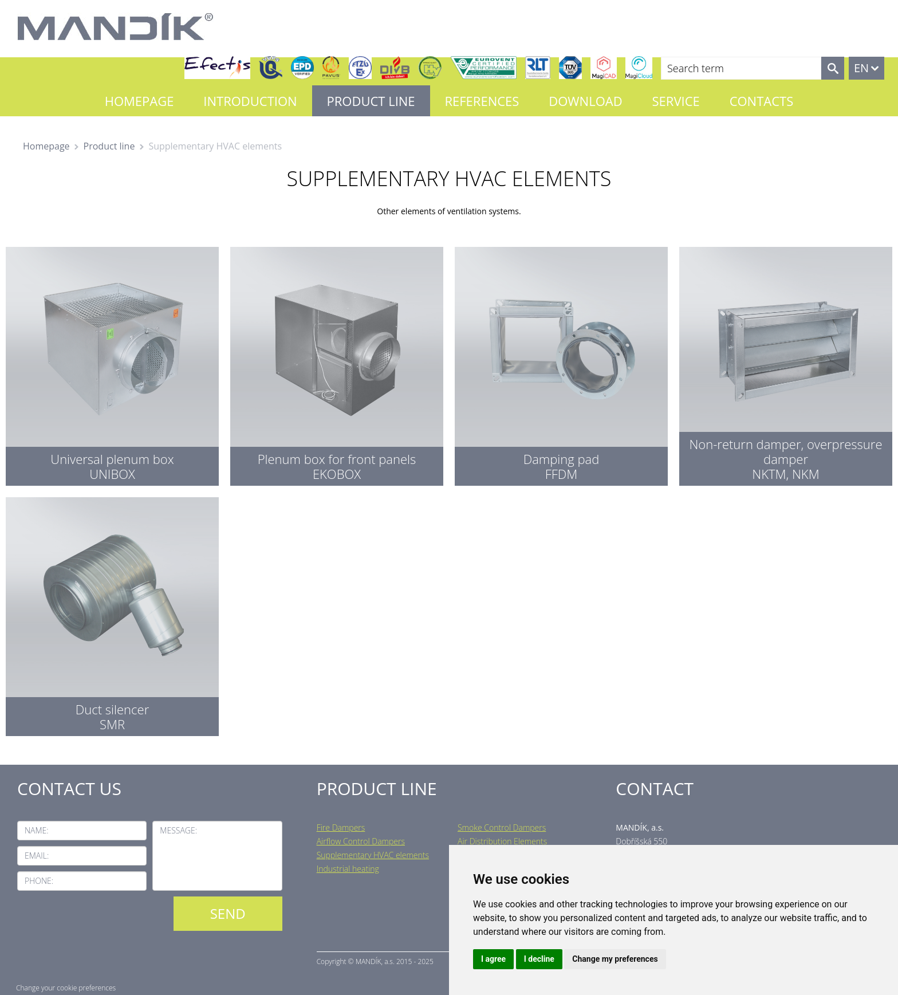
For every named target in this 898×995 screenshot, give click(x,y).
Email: (37, 855)
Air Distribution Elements (502, 841)
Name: (37, 830)
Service (676, 100)
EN (861, 68)
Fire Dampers (341, 827)
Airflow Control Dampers (361, 841)
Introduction (250, 100)
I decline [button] (539, 958)
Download (585, 100)
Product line (371, 100)
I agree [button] (493, 958)
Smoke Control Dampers (502, 827)
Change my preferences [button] (614, 958)
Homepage (139, 100)
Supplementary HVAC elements (373, 855)
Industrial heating (348, 868)
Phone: (39, 880)
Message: (178, 830)
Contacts (762, 100)
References (481, 100)
